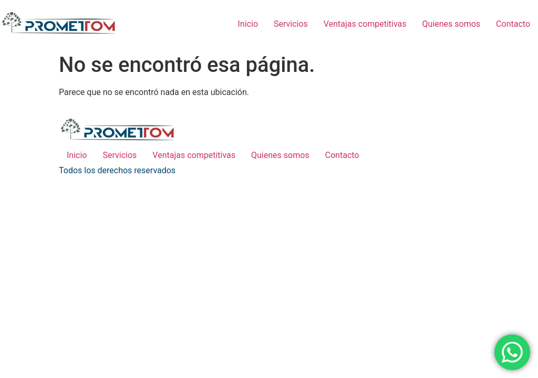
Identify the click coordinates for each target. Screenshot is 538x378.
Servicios (291, 24)
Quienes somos (451, 24)
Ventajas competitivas (365, 24)
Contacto (513, 24)
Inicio (248, 24)
